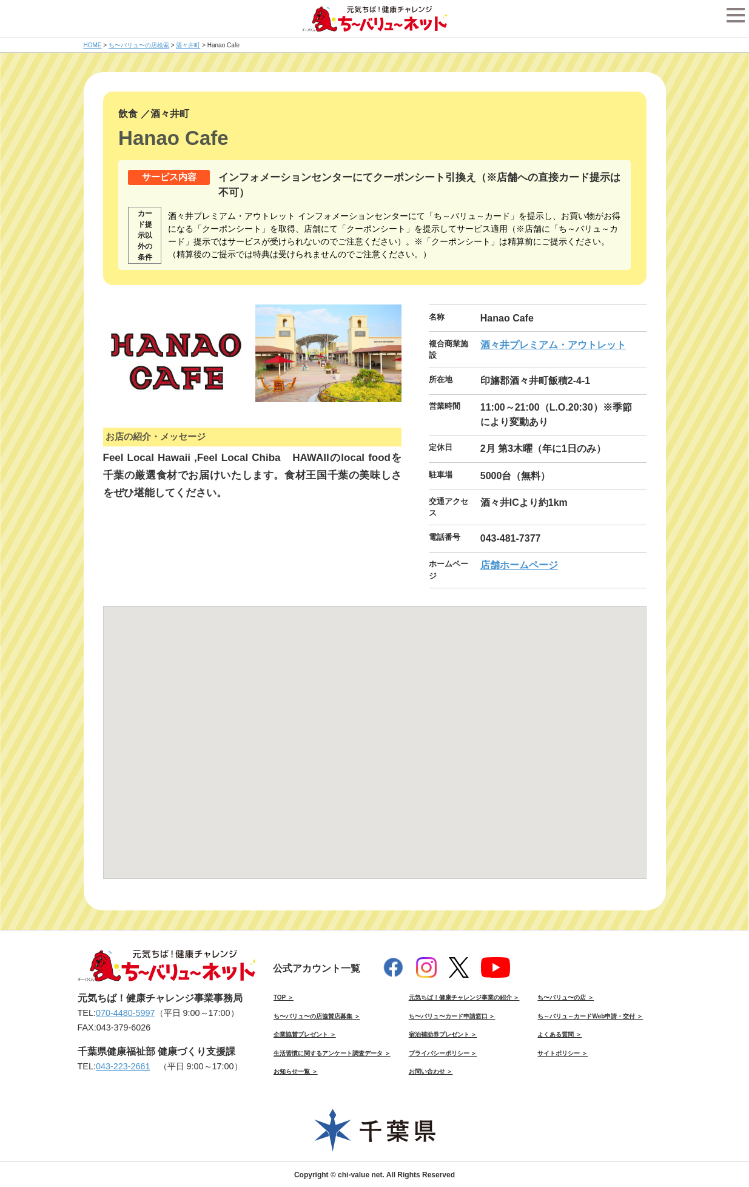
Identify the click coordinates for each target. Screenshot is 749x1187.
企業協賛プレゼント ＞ (305, 1034)
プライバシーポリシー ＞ (443, 1053)
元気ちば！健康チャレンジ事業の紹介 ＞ (464, 997)
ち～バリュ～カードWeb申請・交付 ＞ (590, 1016)
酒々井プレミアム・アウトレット (553, 345)
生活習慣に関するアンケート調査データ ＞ (332, 1053)
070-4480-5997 (125, 1013)
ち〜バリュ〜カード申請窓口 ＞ (452, 1016)
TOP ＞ (284, 997)
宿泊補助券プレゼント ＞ (443, 1034)
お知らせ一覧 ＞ (296, 1071)
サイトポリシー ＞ (562, 1053)
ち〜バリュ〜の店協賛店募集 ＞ (317, 1016)
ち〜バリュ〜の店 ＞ (565, 997)
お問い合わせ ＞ (431, 1071)
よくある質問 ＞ (559, 1034)
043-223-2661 (123, 1066)
